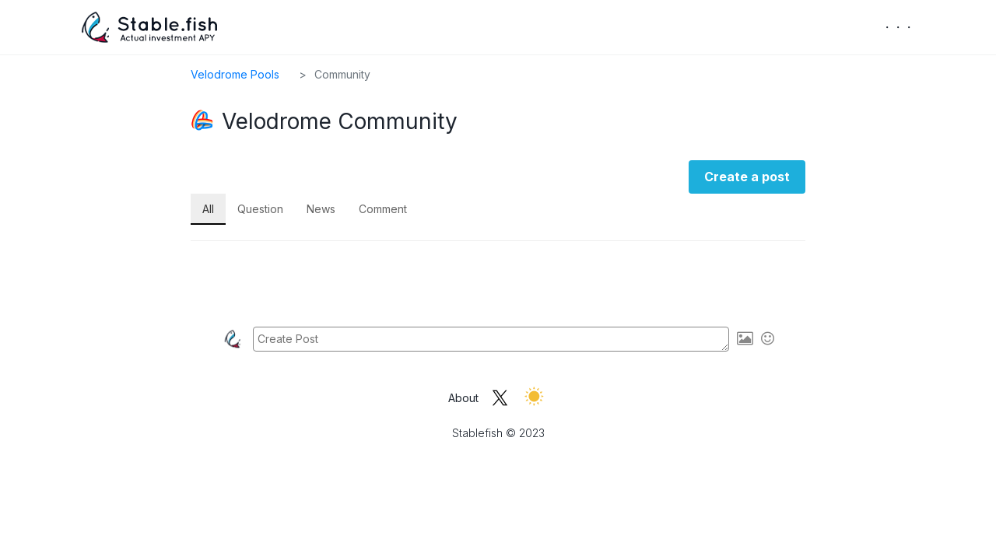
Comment (383, 208)
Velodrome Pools (235, 74)
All (208, 208)
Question (260, 208)
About (463, 397)
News (321, 208)
